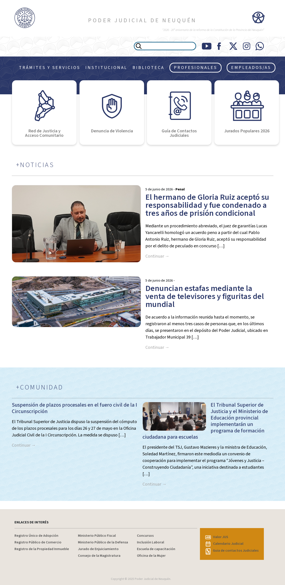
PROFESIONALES (195, 68)
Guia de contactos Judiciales (232, 550)
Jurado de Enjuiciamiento (98, 549)
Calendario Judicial (224, 543)
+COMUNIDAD (39, 387)
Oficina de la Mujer (151, 555)
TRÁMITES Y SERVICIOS (49, 68)
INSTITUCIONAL (106, 68)
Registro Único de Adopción (36, 535)
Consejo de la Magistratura (99, 555)
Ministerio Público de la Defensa (103, 542)
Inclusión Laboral (150, 542)
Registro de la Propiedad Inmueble (41, 549)
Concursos (145, 535)
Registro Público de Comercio (37, 542)
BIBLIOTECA (148, 68)
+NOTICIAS (35, 165)
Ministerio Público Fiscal (97, 535)
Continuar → (157, 256)
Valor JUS (216, 537)
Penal (180, 189)
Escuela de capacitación (156, 549)
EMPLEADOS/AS (251, 68)
